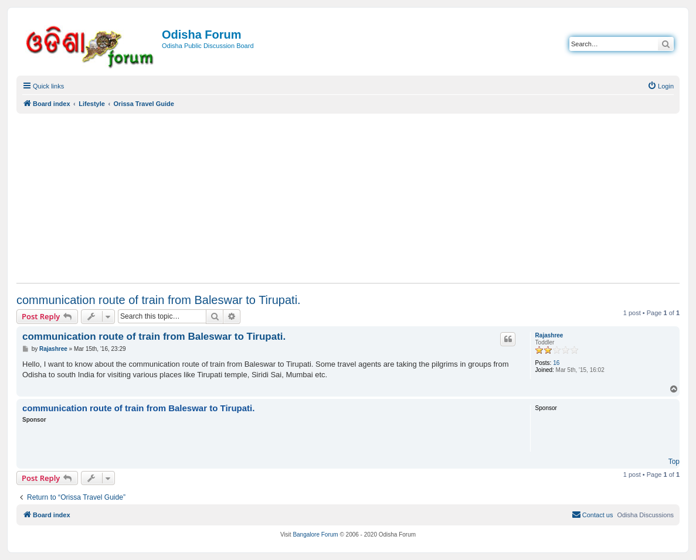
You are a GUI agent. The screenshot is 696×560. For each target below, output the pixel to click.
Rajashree (549, 335)
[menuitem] (660, 86)
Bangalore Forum (315, 534)
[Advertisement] (348, 198)
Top (674, 461)
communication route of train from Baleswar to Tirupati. (158, 299)
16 (556, 363)
